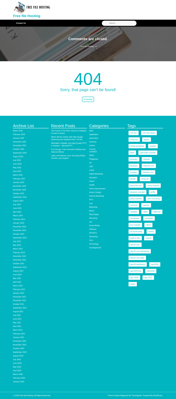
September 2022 (20, 267)
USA (91, 166)
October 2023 (18, 234)
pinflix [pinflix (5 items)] (153, 192)
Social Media (94, 225)
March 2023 (18, 249)
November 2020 (19, 345)
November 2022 (19, 260)
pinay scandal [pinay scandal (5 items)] (153, 185)
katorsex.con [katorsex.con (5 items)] (149, 166)
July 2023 (17, 241)
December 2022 (19, 256)
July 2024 (17, 204)
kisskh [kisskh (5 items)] (132, 179)
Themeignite (137, 395)
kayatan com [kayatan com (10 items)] (148, 172)
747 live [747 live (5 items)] (133, 133)
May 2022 (17, 278)
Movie (91, 211)
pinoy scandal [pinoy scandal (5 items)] (136, 199)
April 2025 (17, 171)
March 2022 (18, 286)
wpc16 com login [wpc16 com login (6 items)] (137, 258)
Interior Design (95, 192)
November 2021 (19, 300)
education (93, 178)
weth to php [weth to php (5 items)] (135, 238)
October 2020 (18, 348)
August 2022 (18, 271)
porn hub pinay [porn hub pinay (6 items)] (154, 199)
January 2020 (18, 382)
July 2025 (17, 160)
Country (92, 149)
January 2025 (18, 182)
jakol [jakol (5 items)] (132, 153)
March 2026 (18, 131)
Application (93, 134)
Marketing (93, 207)
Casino (92, 145)
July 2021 (17, 315)
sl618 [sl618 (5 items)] (148, 225)
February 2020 (19, 378)
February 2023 (19, 252)
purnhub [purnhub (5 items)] (133, 205)
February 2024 (19, 219)
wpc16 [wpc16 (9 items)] (148, 238)
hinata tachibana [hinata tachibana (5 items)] (137, 146)
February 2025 (19, 179)
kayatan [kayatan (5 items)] (133, 172)
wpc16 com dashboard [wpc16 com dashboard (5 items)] (139, 251)
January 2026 (18, 138)
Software (92, 229)
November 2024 (19, 190)
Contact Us (21, 23)
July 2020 (17, 359)
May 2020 (17, 367)
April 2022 (17, 282)
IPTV (91, 200)
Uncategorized (95, 248)
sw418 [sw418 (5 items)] (151, 231)
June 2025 (17, 164)
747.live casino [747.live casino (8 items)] (149, 133)
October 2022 (18, 264)
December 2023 (19, 227)
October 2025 (18, 149)
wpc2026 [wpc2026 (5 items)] (151, 271)
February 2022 (19, 289)
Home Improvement (97, 189)
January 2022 (18, 293)
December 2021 (19, 297)
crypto (91, 170)
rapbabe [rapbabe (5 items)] (133, 212)
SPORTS (93, 233)
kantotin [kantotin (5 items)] (147, 159)
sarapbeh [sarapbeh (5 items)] (149, 218)
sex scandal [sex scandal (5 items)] (135, 225)
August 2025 (18, 157)
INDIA (91, 155)
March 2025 (18, 175)
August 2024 (18, 201)
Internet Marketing (96, 196)
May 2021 (17, 323)
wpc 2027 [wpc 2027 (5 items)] (148, 277)
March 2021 (18, 330)
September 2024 (20, 197)
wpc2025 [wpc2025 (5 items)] (154, 264)
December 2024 (19, 186)
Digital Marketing (96, 174)
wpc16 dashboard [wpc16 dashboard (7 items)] (137, 264)
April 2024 (17, 212)
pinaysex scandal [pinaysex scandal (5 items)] (137, 192)
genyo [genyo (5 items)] (146, 139)
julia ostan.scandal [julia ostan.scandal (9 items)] (147, 153)
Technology (94, 244)
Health (91, 185)
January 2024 (18, 223)
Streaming (93, 237)
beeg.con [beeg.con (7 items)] (134, 139)
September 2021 (20, 308)
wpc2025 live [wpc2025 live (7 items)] (135, 271)
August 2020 (18, 356)
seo (90, 222)
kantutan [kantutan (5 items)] (133, 166)
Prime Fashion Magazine (118, 395)
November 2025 (19, 145)
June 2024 (17, 208)
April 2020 (17, 371)
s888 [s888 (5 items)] (145, 212)
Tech (91, 240)
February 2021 (19, 334)
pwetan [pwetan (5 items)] (146, 205)
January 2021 (18, 337)
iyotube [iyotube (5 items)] (153, 146)
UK (90, 163)
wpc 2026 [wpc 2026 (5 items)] (134, 277)
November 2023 (19, 230)
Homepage (88, 99)
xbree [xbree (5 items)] (132, 284)
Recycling (93, 218)
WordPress (157, 395)
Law (91, 203)
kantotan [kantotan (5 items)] (133, 159)
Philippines (93, 159)
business (92, 142)
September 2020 (20, 352)
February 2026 (19, 134)
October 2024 (18, 193)
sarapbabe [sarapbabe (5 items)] (134, 218)
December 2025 (19, 142)
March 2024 (18, 216)
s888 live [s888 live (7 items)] (157, 212)
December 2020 (19, 341)
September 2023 (20, 238)
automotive (93, 138)
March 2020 (18, 374)
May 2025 (17, 168)
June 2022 (17, 275)
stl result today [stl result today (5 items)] (136, 231)
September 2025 (20, 153)
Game (91, 181)
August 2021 (18, 312)
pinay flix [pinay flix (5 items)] (145, 179)
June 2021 (17, 319)
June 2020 (17, 363)
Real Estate (94, 214)
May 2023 (17, 245)
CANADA (93, 152)
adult (91, 131)
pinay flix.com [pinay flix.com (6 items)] (136, 185)
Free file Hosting (26, 16)
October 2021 (18, 304)
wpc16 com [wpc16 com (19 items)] (135, 245)
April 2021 (17, 326)
